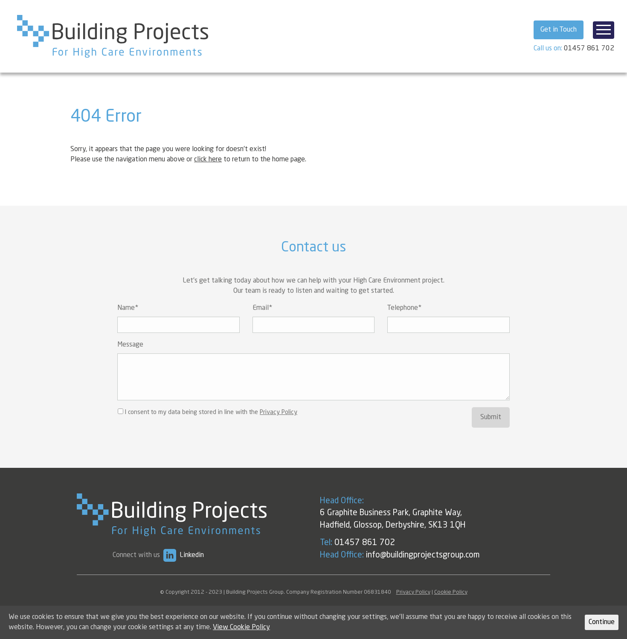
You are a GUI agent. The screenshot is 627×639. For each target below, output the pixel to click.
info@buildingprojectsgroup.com (445, 555)
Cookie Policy (450, 592)
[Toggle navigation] (603, 30)
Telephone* (404, 320)
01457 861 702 (589, 48)
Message (130, 356)
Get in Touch (558, 29)
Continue (602, 622)
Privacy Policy (278, 424)
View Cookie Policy (241, 627)
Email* (262, 320)
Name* (127, 320)
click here (208, 159)
